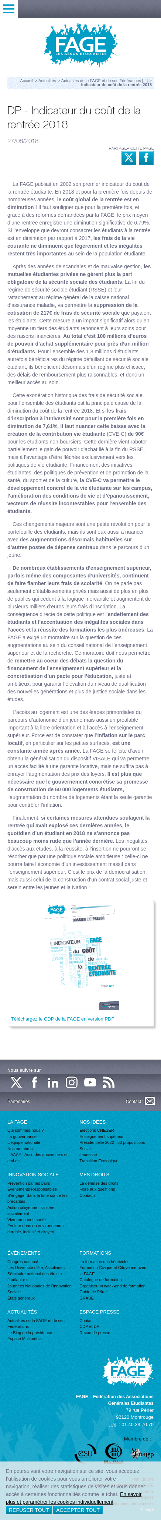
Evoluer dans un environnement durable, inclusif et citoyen (36, 1228)
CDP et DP (89, 1326)
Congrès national (22, 1261)
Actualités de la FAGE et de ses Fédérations (36, 1323)
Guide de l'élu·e (93, 1292)
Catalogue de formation (100, 1279)
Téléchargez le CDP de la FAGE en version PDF (62, 1019)
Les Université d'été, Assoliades (36, 1267)
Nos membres (19, 1148)
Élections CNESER (96, 1130)
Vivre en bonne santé (26, 1219)
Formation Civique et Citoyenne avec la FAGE (112, 1270)
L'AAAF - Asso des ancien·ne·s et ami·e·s (37, 1157)
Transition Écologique (98, 1161)
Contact (86, 1320)
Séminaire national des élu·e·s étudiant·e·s (34, 1277)
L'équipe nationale (23, 1142)
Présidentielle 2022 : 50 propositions (112, 1142)
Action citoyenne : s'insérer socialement (31, 1210)
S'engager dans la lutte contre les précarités (37, 1198)
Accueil (26, 80)
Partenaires (18, 1101)
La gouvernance (22, 1136)
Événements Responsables (32, 1189)
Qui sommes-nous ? (25, 1130)
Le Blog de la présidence (29, 1332)
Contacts (87, 1195)
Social (84, 1148)
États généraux (21, 1298)
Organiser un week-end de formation (112, 1286)
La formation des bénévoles (104, 1261)
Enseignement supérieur (101, 1136)
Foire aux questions (97, 1189)
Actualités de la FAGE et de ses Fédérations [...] (104, 80)
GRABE (86, 1298)
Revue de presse (94, 1332)
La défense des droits (98, 1183)
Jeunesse (88, 1154)
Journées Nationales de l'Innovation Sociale (39, 1289)
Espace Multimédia (24, 1338)
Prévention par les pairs (28, 1183)
